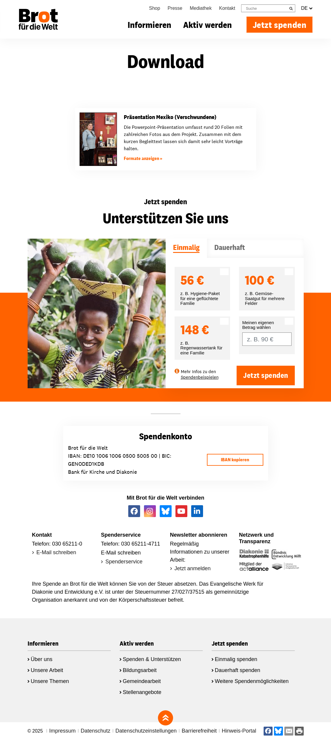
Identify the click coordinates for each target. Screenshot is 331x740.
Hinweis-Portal (239, 731)
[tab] (186, 248)
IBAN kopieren (235, 460)
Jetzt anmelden (193, 568)
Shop (154, 8)
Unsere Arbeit (47, 670)
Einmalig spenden (236, 659)
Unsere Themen (50, 681)
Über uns (42, 659)
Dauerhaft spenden (237, 670)
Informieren (149, 24)
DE (306, 8)
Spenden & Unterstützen (152, 659)
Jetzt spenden (280, 24)
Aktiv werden (207, 24)
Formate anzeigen (141, 158)
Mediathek (201, 8)
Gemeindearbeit (142, 681)
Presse (174, 8)
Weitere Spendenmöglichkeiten (252, 681)
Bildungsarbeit (140, 670)
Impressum (62, 731)
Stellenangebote (142, 692)
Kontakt (227, 8)
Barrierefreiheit (199, 731)
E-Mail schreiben (56, 552)
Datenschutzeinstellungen (146, 731)
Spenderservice (123, 562)
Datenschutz (95, 731)
